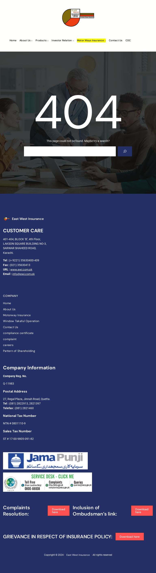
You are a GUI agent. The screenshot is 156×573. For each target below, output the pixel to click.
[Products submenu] (48, 40)
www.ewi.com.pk (21, 269)
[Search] (125, 151)
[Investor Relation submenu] (73, 40)
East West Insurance (28, 219)
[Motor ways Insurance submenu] (105, 40)
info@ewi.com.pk (23, 274)
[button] (59, 510)
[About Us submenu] (31, 40)
